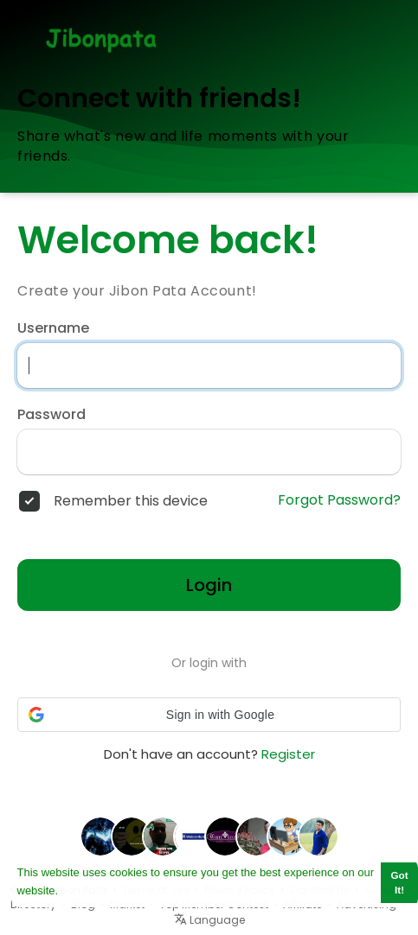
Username (53, 328)
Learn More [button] (91, 890)
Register (288, 754)
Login (209, 585)
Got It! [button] (399, 882)
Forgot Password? (339, 500)
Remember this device (131, 501)
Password (51, 414)
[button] (209, 714)
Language (209, 920)
